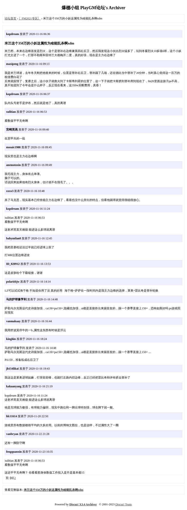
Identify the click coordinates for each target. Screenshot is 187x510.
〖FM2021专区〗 (29, 18)
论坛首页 (10, 18)
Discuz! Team (123, 504)
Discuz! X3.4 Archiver (83, 504)
